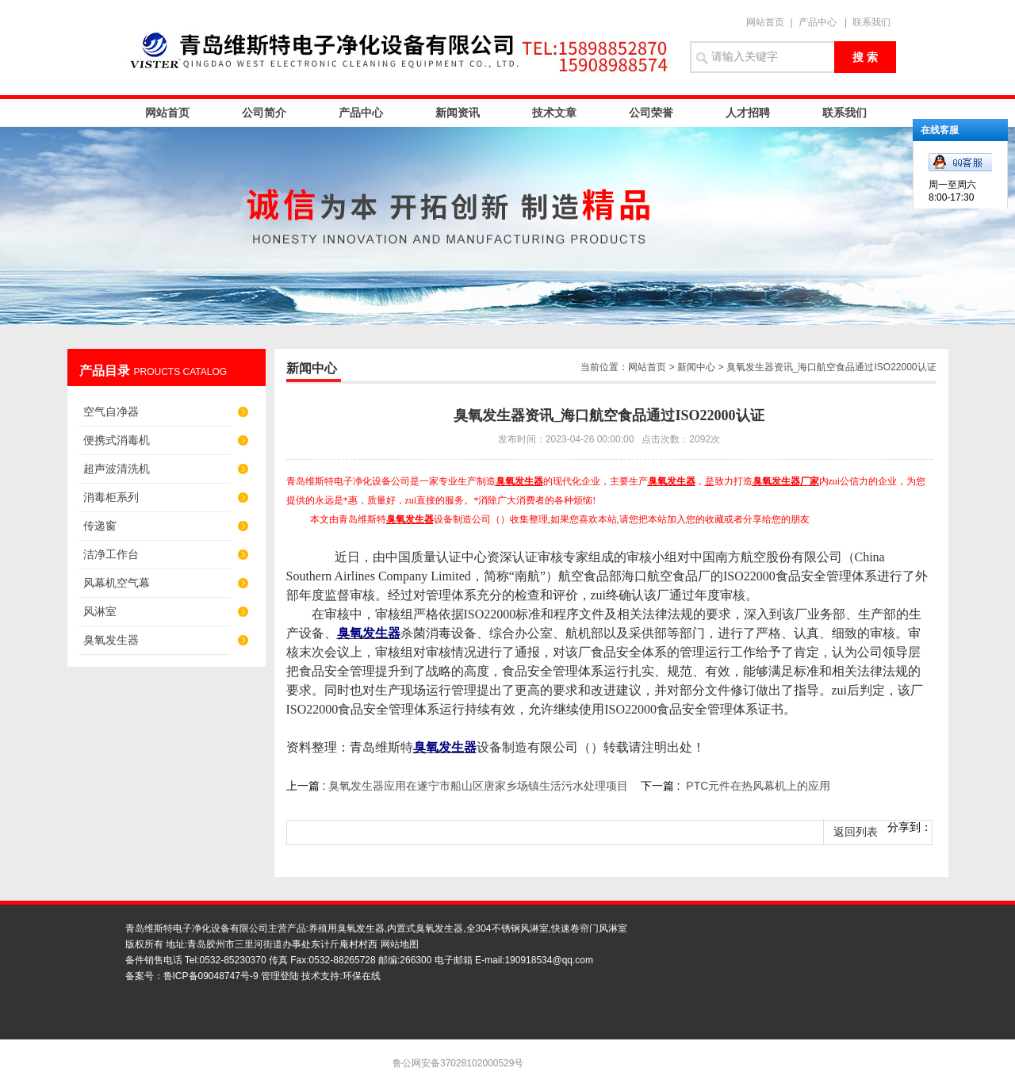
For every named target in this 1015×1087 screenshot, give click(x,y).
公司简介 (264, 112)
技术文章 (554, 112)
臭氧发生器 (111, 639)
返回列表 (855, 832)
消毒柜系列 (111, 497)
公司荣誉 (651, 112)
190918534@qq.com (548, 960)
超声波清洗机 (116, 468)
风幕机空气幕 (116, 582)
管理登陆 (280, 976)
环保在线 (362, 976)
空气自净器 (111, 411)
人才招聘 (748, 112)
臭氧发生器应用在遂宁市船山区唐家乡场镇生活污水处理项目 (478, 785)
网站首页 (765, 22)
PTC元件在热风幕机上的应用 (758, 785)
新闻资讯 (457, 112)
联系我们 (871, 22)
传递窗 (100, 525)
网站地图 (400, 944)
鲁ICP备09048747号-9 (211, 976)
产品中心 (818, 22)
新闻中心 (696, 367)
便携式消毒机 (116, 440)
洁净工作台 (111, 554)
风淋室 (100, 611)
